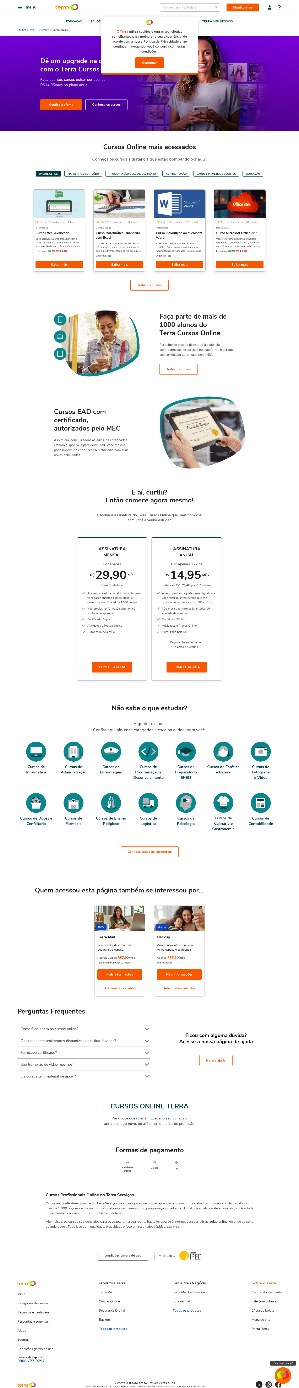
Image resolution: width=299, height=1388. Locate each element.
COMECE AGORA (112, 667)
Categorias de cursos (32, 1301)
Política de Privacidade (161, 41)
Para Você (43, 29)
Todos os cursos (149, 285)
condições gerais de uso (122, 1253)
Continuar (149, 62)
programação (156, 1206)
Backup (104, 1317)
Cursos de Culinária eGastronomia (223, 824)
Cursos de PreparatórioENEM (186, 773)
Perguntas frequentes (33, 1319)
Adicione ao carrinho (120, 987)
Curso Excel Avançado (53, 233)
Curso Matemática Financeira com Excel (118, 235)
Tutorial (23, 1337)
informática (202, 1206)
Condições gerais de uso (35, 1346)
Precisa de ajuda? (283, 1363)
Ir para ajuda (216, 1058)
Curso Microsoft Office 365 (236, 233)
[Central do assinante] (270, 7)
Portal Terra (260, 1326)
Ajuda (21, 1328)
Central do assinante (267, 1290)
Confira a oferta (61, 104)
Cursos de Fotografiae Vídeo (261, 773)
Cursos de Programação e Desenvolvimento (148, 773)
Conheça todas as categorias (149, 850)
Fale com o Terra (264, 1299)
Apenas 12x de (107, 956)
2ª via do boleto (263, 1308)
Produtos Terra (25, 29)
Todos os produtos (113, 1326)
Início (21, 1292)
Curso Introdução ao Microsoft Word (179, 235)
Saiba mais (59, 264)
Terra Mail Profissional (189, 1290)
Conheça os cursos (106, 104)
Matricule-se (242, 7)
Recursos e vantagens (33, 1310)
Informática (42, 227)
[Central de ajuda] (279, 7)
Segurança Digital (112, 1308)
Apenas (162, 956)
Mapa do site (261, 1317)
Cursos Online (109, 1299)
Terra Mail (106, 1290)
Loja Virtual (181, 1299)
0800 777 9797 (31, 1359)
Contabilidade (103, 227)
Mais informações (120, 973)
